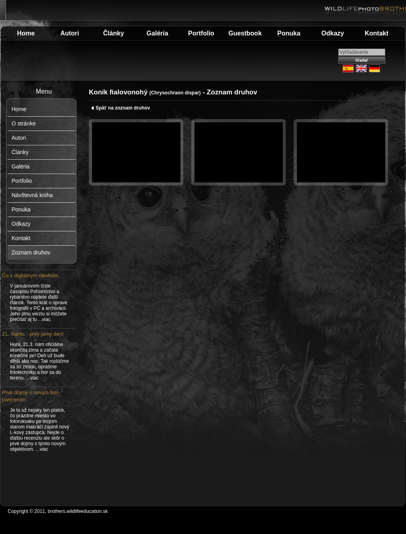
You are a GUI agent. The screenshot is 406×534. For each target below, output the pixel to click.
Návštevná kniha (32, 195)
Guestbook (245, 33)
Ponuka (288, 33)
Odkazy (333, 33)
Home (26, 33)
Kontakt (376, 33)
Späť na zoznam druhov (120, 108)
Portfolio (201, 33)
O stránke (24, 123)
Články (113, 33)
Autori (69, 33)
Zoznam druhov (31, 252)
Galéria (157, 33)
